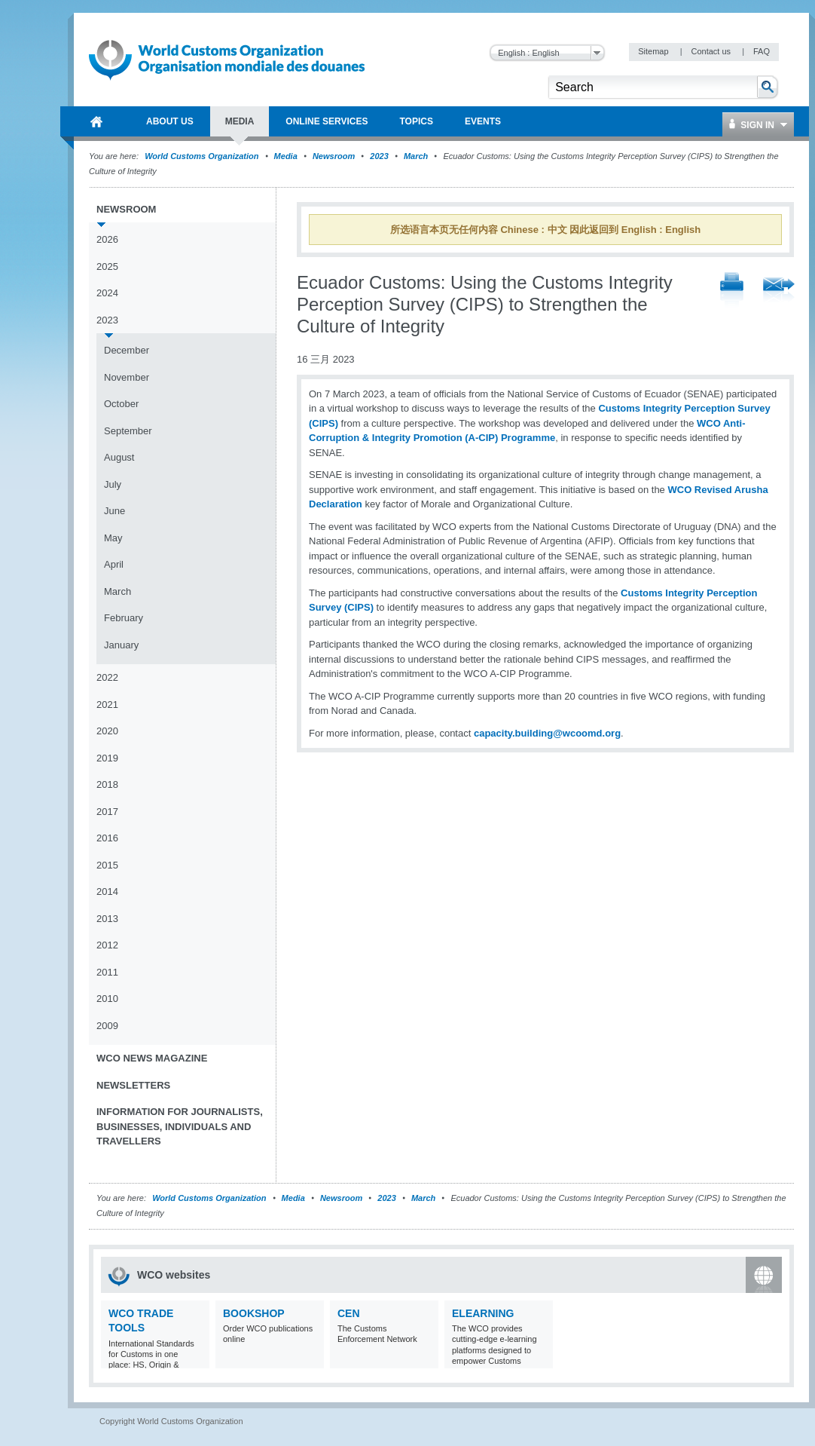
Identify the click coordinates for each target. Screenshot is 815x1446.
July (112, 484)
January (121, 645)
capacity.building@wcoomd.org (547, 733)
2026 (107, 239)
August (119, 457)
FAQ (761, 51)
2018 (107, 784)
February (123, 617)
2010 (107, 998)
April (114, 564)
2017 (107, 811)
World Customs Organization (203, 156)
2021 (107, 704)
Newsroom (334, 156)
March (416, 156)
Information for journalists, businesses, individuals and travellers (179, 1126)
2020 (107, 731)
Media (286, 156)
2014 (107, 891)
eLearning (483, 1313)
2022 (107, 677)
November (126, 377)
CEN (348, 1313)
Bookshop (254, 1313)
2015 (107, 865)
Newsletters (133, 1085)
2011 (107, 972)
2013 (107, 918)
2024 (107, 293)
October (121, 403)
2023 (379, 156)
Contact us (712, 51)
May (113, 538)
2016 (107, 838)
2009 (107, 1025)
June (114, 510)
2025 (107, 266)
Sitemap (654, 51)
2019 (107, 758)
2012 (107, 945)
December (126, 350)
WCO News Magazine (151, 1058)
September (128, 431)
